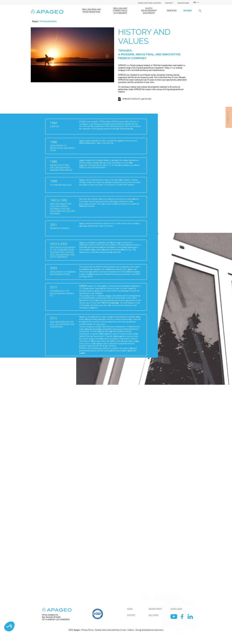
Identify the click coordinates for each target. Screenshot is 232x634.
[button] (9, 626)
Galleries (153, 615)
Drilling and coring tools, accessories (120, 10)
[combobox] (195, 2)
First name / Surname (54, 621)
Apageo (187, 11)
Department (50, 607)
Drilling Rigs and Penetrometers (91, 10)
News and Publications (149, 3)
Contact (169, 3)
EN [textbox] (194, 2)
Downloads (183, 3)
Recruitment (155, 609)
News (130, 609)
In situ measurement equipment (149, 10)
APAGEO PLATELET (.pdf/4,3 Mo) (136, 99)
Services (172, 11)
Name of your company (54, 577)
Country (48, 592)
